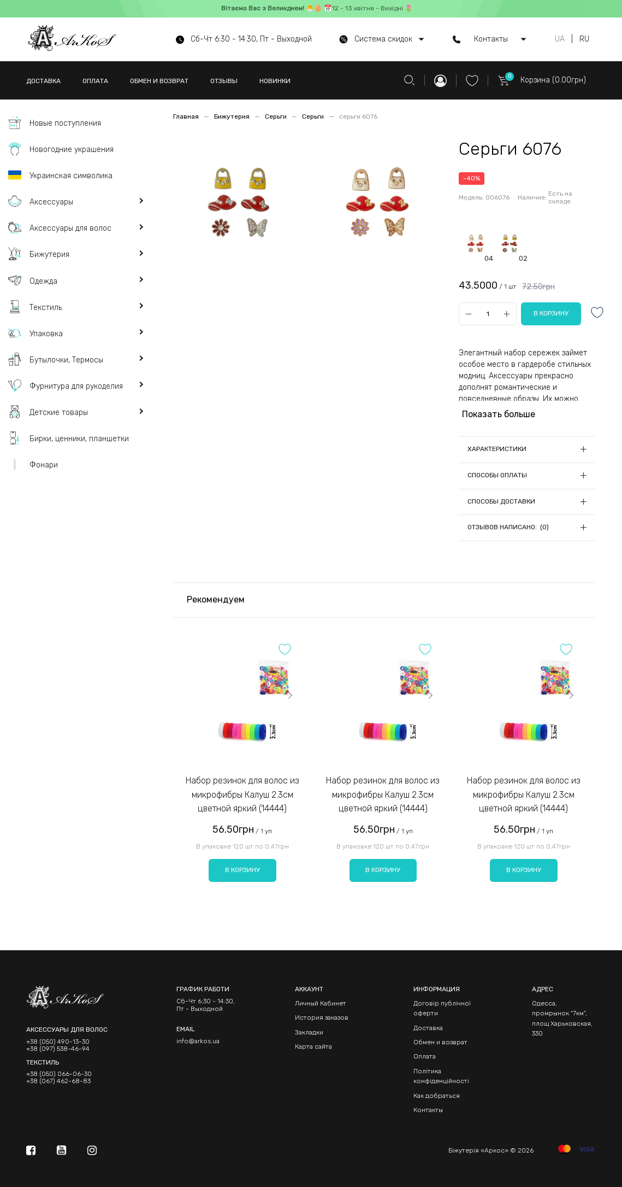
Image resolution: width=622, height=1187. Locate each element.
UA (560, 39)
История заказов (321, 1017)
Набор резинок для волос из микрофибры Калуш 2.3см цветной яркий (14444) (242, 794)
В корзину (242, 870)
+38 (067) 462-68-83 (58, 1081)
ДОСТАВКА (43, 81)
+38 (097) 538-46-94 (58, 1048)
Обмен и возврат (440, 1042)
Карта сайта (313, 1046)
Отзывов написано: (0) (508, 527)
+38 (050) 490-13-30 (58, 1041)
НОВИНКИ (275, 81)
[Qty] (487, 313)
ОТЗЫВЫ (224, 81)
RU (584, 39)
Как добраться (436, 1096)
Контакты (428, 1110)
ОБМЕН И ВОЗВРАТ (159, 81)
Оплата (424, 1056)
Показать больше (498, 414)
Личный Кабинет (320, 1003)
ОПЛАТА (95, 81)
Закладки (309, 1032)
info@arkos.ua (198, 1041)
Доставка (428, 1028)
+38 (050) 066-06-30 (59, 1074)
